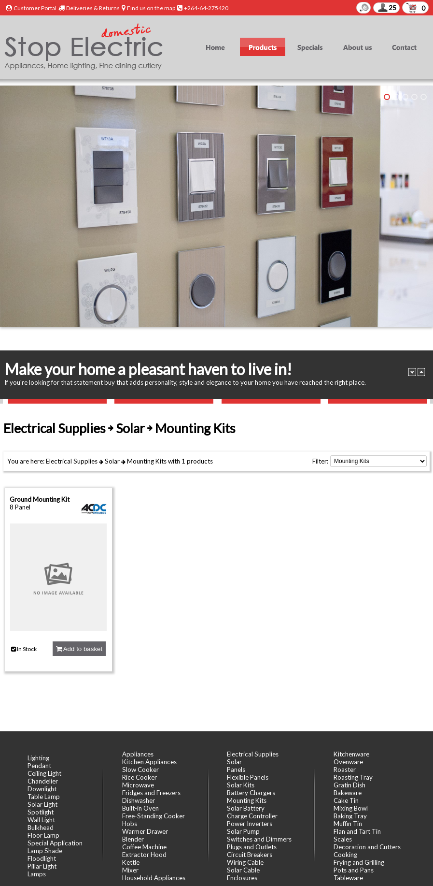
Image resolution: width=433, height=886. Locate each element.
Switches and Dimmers (259, 839)
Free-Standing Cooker (153, 816)
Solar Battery (246, 808)
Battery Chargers (251, 793)
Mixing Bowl (351, 808)
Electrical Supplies (72, 461)
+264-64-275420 (206, 8)
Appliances (138, 754)
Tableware (348, 878)
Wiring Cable (245, 862)
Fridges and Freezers (151, 793)
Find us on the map (151, 8)
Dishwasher (138, 800)
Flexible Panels (247, 777)
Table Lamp (44, 796)
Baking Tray (350, 816)
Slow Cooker (140, 769)
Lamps (37, 874)
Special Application (55, 843)
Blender (133, 839)
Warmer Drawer (145, 831)
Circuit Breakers (249, 854)
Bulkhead (41, 827)
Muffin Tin (348, 824)
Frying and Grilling (359, 862)
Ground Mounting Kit (40, 499)
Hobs (129, 824)
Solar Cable (243, 870)
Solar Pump (243, 831)
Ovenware (348, 762)
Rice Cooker (139, 777)
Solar (112, 461)
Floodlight (42, 858)
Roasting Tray (353, 777)
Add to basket (79, 649)
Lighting (38, 758)
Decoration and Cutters (367, 847)
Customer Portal (35, 8)
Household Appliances (153, 878)
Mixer (130, 870)
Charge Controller (252, 816)
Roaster (345, 769)
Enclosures (242, 878)
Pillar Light (42, 866)
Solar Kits (240, 785)
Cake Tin (346, 800)
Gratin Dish (349, 785)
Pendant (39, 766)
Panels (236, 769)
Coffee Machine (144, 847)
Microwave (138, 785)
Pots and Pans (354, 870)
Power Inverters (249, 824)
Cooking (345, 854)
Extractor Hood (144, 854)
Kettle (131, 862)
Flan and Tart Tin (357, 831)
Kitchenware (351, 754)
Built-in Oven (140, 808)
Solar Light (42, 804)
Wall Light (41, 820)
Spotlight (41, 812)
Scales (343, 839)
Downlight (42, 789)
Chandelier (43, 781)
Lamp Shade (45, 851)
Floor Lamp (43, 835)
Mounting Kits (147, 461)
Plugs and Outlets (252, 847)
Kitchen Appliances (149, 762)
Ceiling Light (44, 773)
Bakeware (348, 793)
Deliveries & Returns (93, 8)
